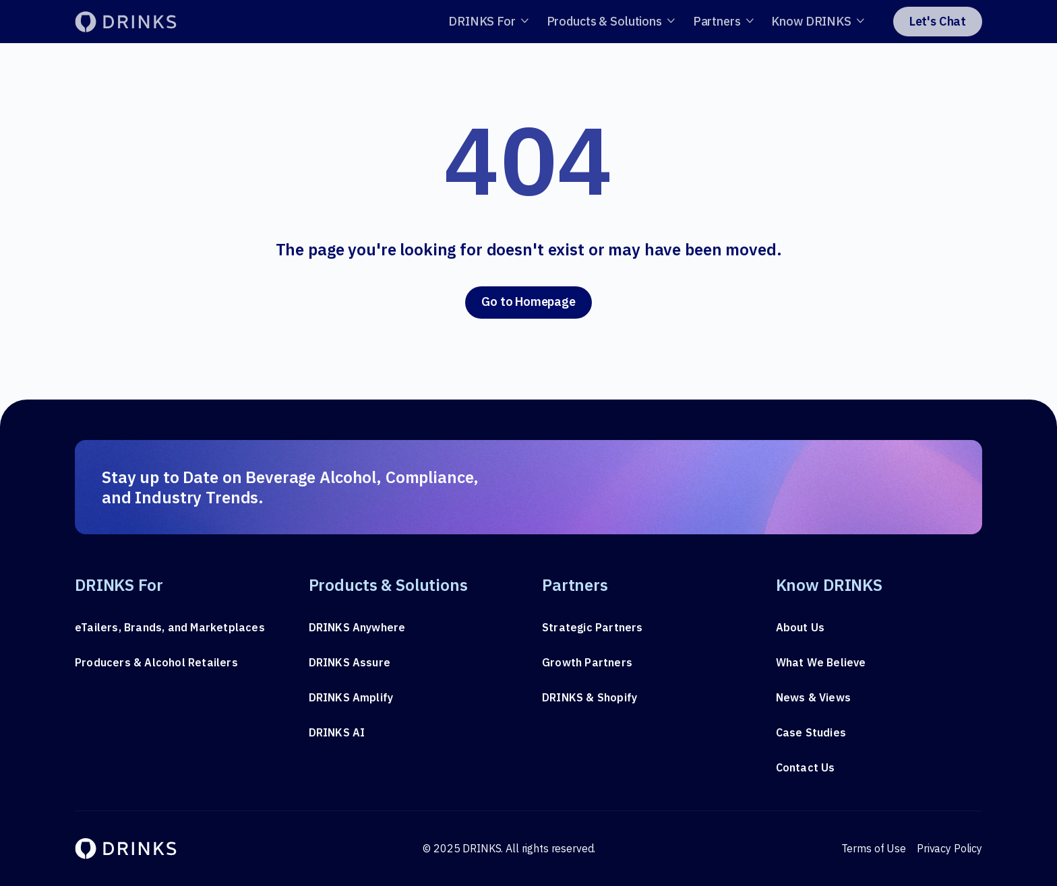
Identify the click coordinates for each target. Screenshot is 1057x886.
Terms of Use (873, 848)
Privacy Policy (949, 848)
